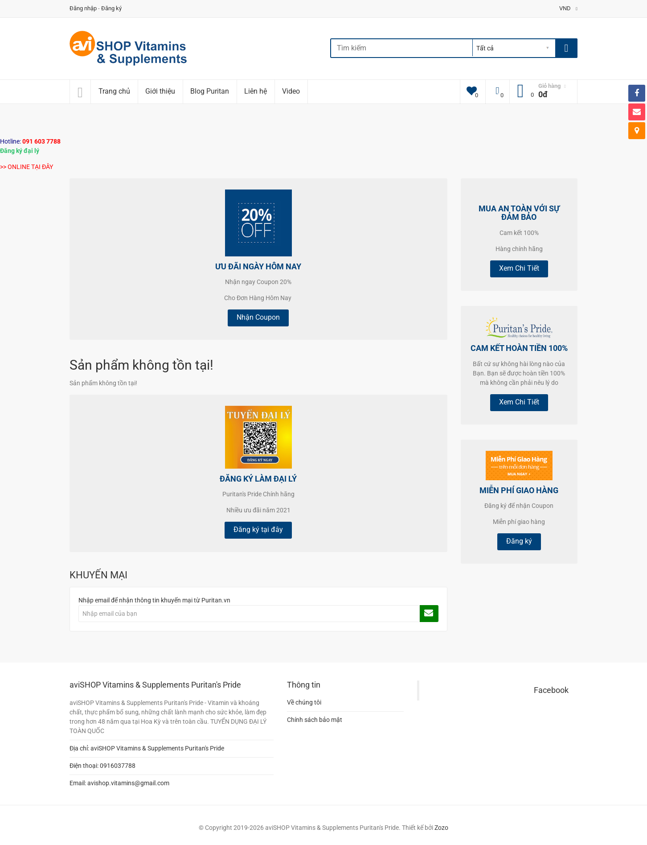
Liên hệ (255, 91)
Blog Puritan (209, 91)
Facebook (551, 690)
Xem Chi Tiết (519, 268)
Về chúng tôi (304, 702)
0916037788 (117, 765)
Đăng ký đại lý (19, 150)
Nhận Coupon (258, 317)
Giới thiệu (160, 91)
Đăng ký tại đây (258, 529)
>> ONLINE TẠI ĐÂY (26, 166)
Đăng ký (111, 8)
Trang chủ (114, 91)
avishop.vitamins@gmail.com (128, 783)
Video (291, 91)
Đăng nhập (83, 8)
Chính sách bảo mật (314, 719)
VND (568, 8)
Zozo (441, 827)
